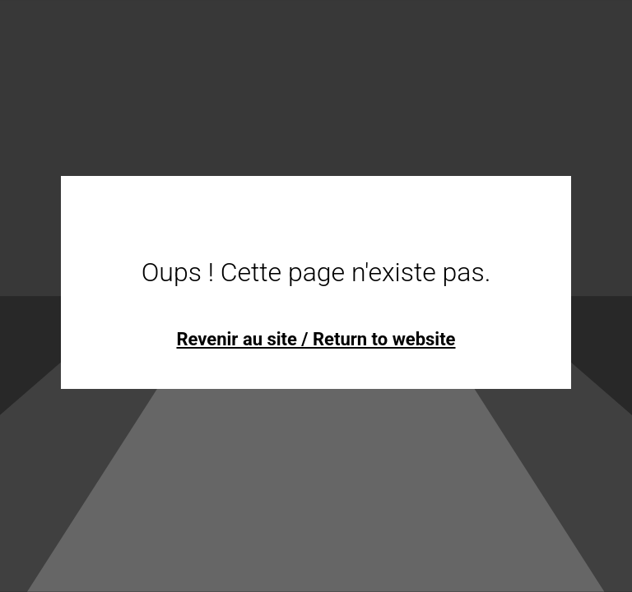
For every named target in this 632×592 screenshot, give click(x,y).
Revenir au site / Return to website (315, 339)
